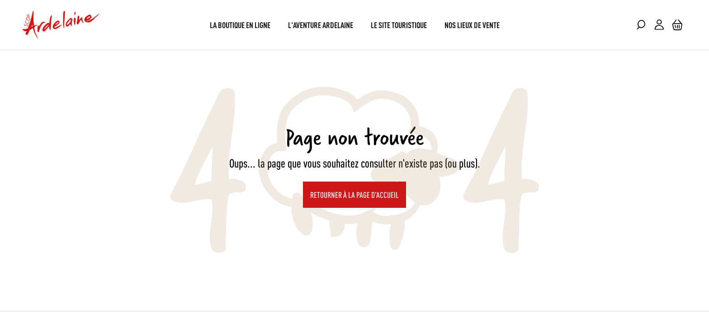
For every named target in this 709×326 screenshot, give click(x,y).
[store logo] (61, 25)
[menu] (355, 24)
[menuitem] (240, 24)
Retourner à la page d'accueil (354, 194)
